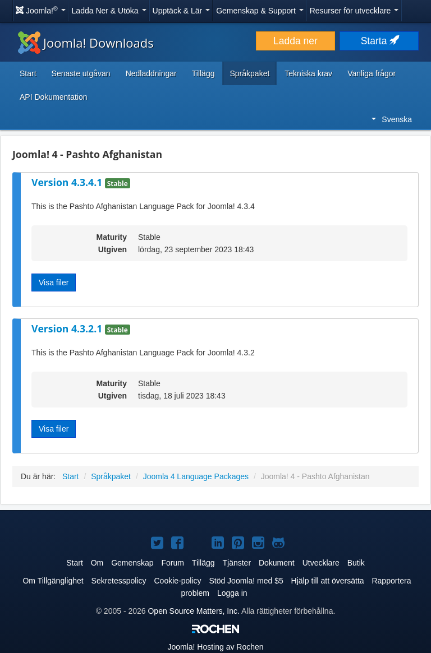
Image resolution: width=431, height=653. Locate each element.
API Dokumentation (54, 96)
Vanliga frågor (371, 73)
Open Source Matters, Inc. (193, 610)
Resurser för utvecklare (354, 10)
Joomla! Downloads (86, 42)
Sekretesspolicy (118, 580)
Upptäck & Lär (181, 10)
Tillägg (203, 73)
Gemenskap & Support (260, 10)
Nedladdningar (151, 73)
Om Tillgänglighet (52, 580)
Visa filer (53, 282)
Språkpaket (249, 73)
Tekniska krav (308, 73)
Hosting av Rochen (215, 646)
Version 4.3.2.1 (68, 328)
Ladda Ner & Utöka (109, 10)
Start (28, 73)
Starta (379, 41)
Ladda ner (295, 41)
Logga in (232, 593)
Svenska (392, 119)
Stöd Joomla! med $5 (246, 580)
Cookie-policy (177, 580)
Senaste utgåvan (81, 73)
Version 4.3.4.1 (68, 182)
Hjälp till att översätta (327, 580)
